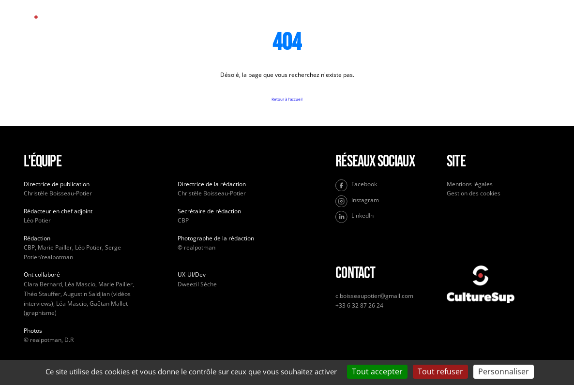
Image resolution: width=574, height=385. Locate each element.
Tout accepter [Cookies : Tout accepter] (377, 371)
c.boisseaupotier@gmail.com (374, 296)
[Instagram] (386, 201)
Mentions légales (470, 184)
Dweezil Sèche (197, 284)
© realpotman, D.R (49, 340)
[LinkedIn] (386, 217)
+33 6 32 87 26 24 (359, 305)
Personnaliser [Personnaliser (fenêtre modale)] (503, 371)
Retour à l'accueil (287, 99)
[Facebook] (386, 185)
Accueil (237, 24)
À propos (335, 24)
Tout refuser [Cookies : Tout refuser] (440, 371)
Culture (285, 24)
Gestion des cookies (473, 193)
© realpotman (196, 247)
